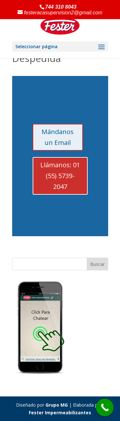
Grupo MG (56, 405)
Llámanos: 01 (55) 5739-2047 (60, 176)
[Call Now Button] (105, 407)
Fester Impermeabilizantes (60, 413)
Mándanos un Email (58, 137)
